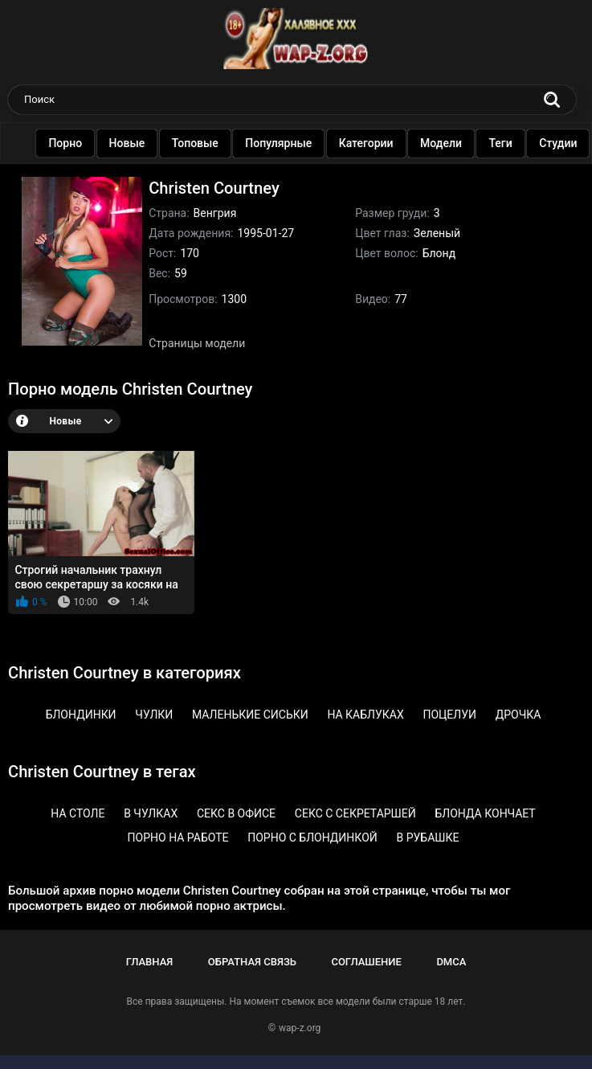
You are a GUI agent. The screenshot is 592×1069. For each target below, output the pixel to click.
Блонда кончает (485, 813)
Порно (70, 143)
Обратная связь (252, 962)
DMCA (451, 962)
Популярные (283, 143)
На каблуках (365, 714)
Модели (446, 143)
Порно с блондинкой (312, 837)
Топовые (199, 143)
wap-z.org (299, 1028)
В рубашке (428, 837)
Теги (504, 143)
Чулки (154, 714)
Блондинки (81, 714)
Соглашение (366, 962)
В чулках (151, 813)
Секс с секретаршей (355, 813)
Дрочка (518, 714)
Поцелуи (449, 714)
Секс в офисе (236, 813)
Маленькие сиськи (250, 714)
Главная (150, 962)
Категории (370, 143)
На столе (77, 813)
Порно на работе (178, 837)
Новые (131, 143)
